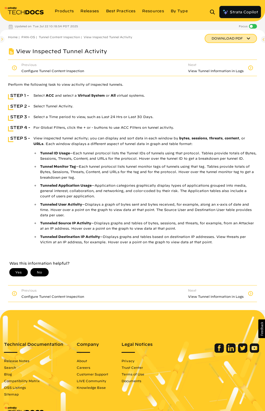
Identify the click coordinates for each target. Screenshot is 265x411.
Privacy (128, 361)
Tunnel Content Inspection (59, 37)
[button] (261, 328)
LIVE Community (91, 381)
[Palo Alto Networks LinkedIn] (231, 351)
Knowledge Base (91, 387)
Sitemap (11, 394)
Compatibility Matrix (22, 381)
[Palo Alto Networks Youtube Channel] (254, 351)
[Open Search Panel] (214, 12)
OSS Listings (15, 387)
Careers (83, 367)
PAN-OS (28, 37)
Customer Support (92, 374)
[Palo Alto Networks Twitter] (243, 351)
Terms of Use (133, 374)
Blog (8, 374)
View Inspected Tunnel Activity (108, 37)
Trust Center (132, 367)
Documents (131, 381)
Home (13, 37)
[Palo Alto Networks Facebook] (220, 351)
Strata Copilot (240, 12)
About (82, 361)
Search (10, 367)
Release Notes (16, 361)
